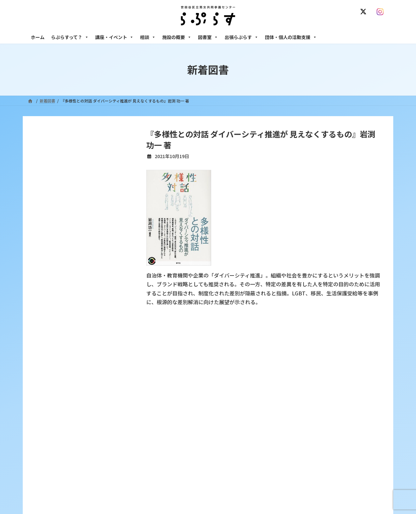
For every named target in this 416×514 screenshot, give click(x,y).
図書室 (208, 37)
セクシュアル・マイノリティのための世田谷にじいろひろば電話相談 (334, 415)
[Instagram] (381, 11)
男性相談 (290, 429)
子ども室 (290, 486)
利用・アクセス (172, 401)
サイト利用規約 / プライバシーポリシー (240, 351)
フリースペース (295, 463)
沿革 (163, 389)
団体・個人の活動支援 (291, 37)
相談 (148, 37)
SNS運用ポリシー (303, 351)
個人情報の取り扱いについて (357, 351)
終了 (163, 435)
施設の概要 (176, 37)
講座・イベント (114, 37)
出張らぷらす (241, 37)
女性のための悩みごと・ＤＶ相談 (311, 389)
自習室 (288, 474)
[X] (364, 11)
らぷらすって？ (70, 37)
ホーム (38, 37)
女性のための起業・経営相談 (307, 440)
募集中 (165, 423)
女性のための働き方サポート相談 (311, 401)
